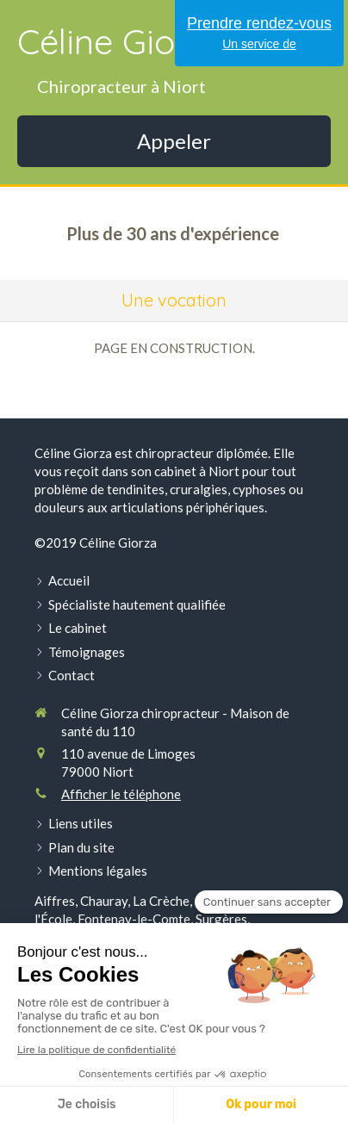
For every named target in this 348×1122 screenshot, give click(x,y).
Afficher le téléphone (121, 794)
